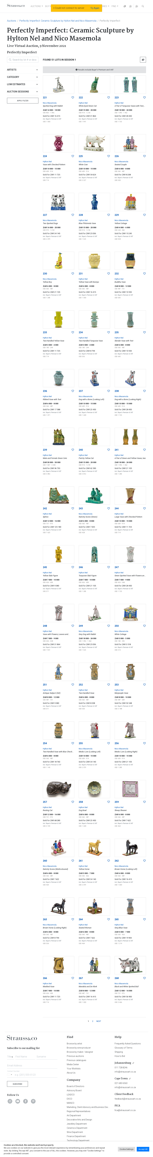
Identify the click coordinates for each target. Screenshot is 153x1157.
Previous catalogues (76, 1060)
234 (81, 332)
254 (45, 743)
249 (81, 625)
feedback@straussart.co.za (128, 1099)
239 (45, 449)
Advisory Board (74, 1090)
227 (45, 215)
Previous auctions (75, 1056)
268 (117, 978)
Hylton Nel (83, 103)
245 (45, 567)
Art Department (74, 1115)
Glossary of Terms (123, 1048)
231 (81, 273)
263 (45, 919)
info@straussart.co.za (125, 1072)
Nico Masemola (49, 103)
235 (117, 332)
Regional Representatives (78, 1111)
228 (81, 215)
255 (81, 743)
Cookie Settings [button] (126, 1149)
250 (117, 625)
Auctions (11, 20)
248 (45, 625)
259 (117, 802)
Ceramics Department (77, 1128)
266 (45, 978)
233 (45, 332)
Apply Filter (22, 101)
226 (117, 156)
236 (45, 391)
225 (81, 156)
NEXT (98, 1021)
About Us (71, 1073)
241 (117, 449)
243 (81, 508)
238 (117, 391)
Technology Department (78, 1140)
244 (117, 508)
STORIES (103, 6)
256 (117, 743)
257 (45, 802)
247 (117, 567)
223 (117, 97)
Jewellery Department (77, 1124)
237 (81, 391)
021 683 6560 (121, 1083)
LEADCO (71, 1094)
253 (117, 684)
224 (45, 156)
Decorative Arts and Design (79, 1119)
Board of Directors (75, 1086)
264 (81, 919)
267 (81, 978)
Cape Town (121, 1079)
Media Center (73, 1064)
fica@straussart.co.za (125, 1110)
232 (117, 273)
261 (81, 860)
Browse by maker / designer (80, 1052)
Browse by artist (74, 1043)
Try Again (94, 8)
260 (45, 860)
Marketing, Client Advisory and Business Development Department (97, 1107)
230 (45, 273)
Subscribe (17, 1084)
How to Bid (120, 1056)
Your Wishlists (74, 1068)
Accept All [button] (143, 1149)
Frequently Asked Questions (128, 1043)
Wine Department (75, 1132)
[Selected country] (10, 1074)
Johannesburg (123, 1063)
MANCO (70, 1103)
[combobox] (10, 1056)
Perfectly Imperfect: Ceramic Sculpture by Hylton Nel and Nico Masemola (57, 20)
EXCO (69, 1099)
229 (117, 215)
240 (81, 449)
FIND (114, 6)
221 (45, 97)
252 (81, 684)
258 (81, 802)
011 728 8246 (121, 1067)
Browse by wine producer (79, 1048)
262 (117, 860)
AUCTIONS (36, 6)
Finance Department (76, 1136)
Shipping (119, 1052)
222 (81, 97)
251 (45, 684)
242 (45, 508)
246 (81, 567)
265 (117, 919)
